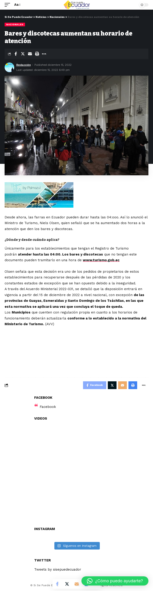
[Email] (30, 54)
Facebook (48, 407)
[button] (114, 581)
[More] (44, 54)
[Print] (37, 54)
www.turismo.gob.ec (101, 260)
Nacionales (14, 24)
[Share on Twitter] (22, 54)
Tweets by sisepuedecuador (57, 569)
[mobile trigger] (8, 5)
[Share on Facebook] (15, 54)
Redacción (23, 64)
